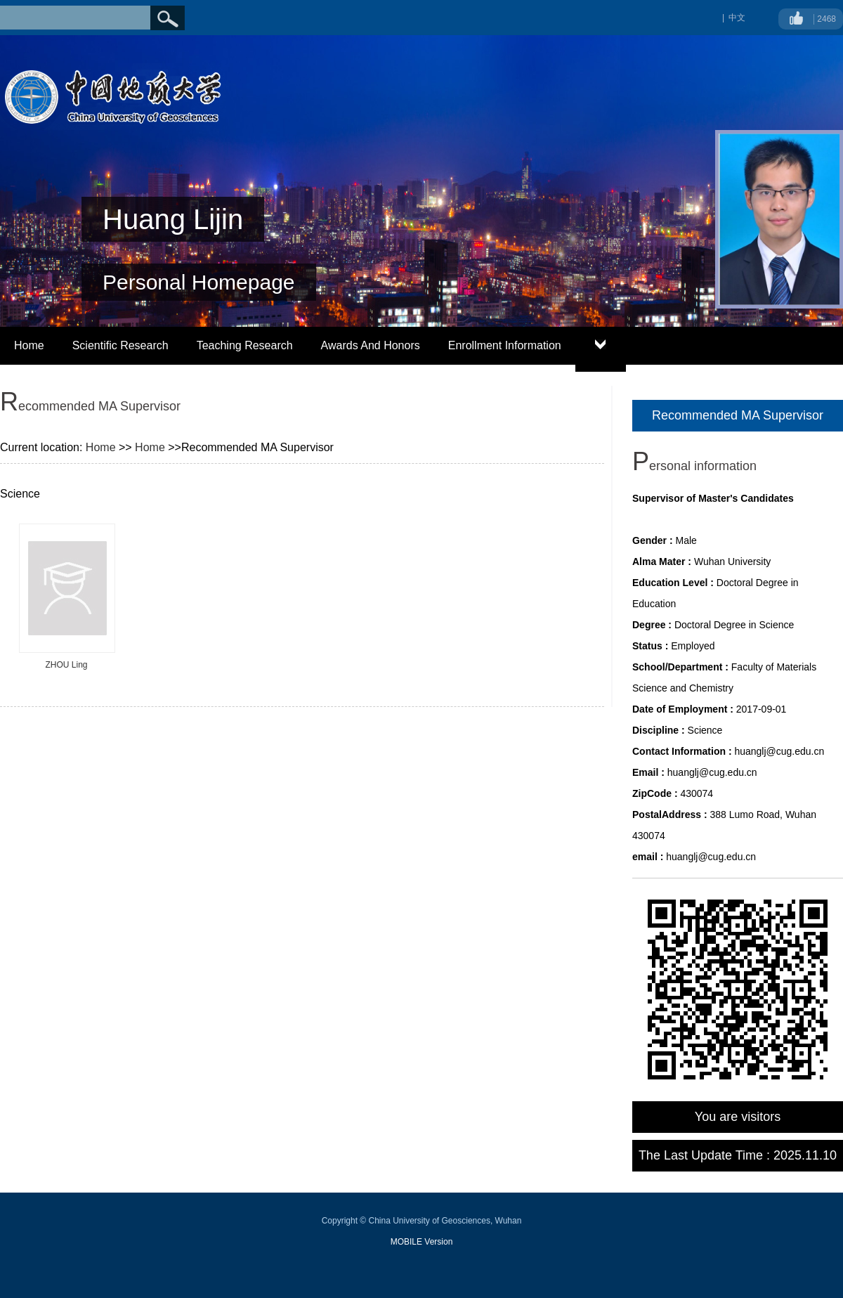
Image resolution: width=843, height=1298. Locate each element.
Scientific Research (120, 345)
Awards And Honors (370, 345)
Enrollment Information (504, 345)
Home (29, 345)
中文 (736, 17)
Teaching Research (245, 345)
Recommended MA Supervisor (737, 415)
